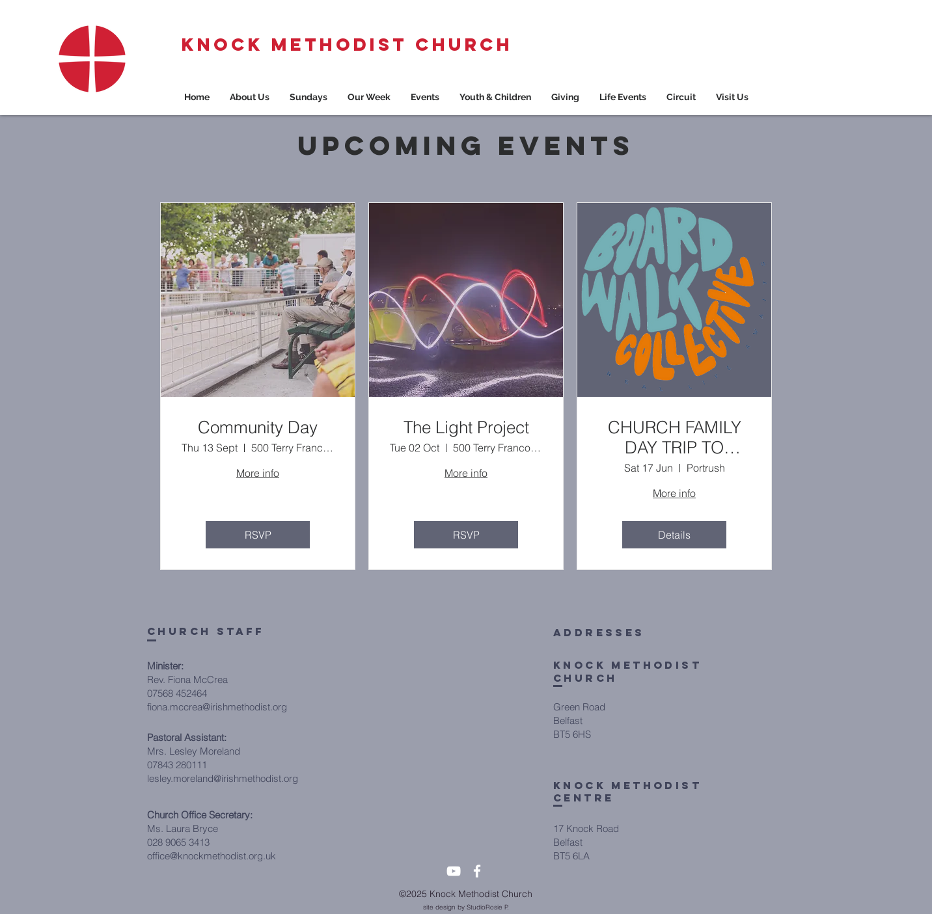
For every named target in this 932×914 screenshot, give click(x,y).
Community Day (258, 428)
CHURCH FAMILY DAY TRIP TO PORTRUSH (674, 438)
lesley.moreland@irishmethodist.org (222, 778)
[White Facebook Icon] (477, 871)
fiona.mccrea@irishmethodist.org (217, 707)
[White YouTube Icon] (453, 871)
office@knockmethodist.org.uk (211, 856)
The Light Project (466, 428)
